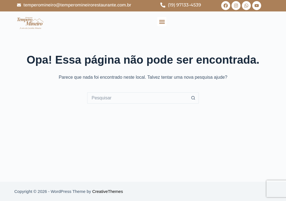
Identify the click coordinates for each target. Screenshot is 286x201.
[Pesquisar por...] (137, 98)
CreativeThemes (107, 191)
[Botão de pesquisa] (193, 98)
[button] (161, 21)
